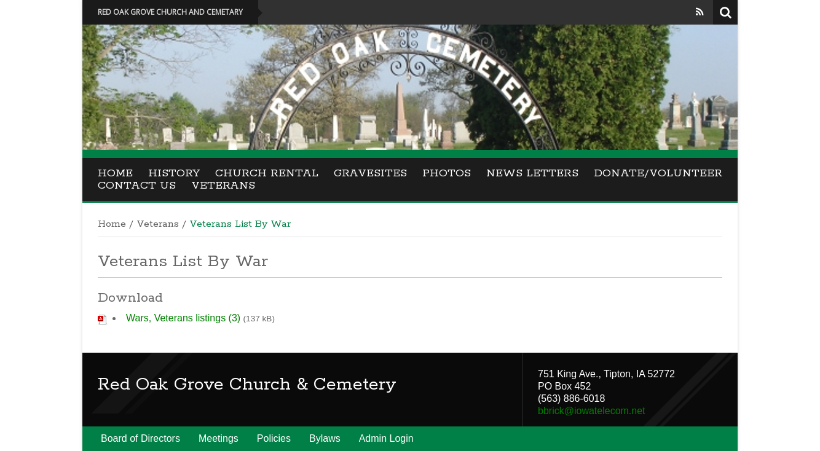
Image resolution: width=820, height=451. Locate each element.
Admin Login (386, 438)
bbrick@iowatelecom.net (591, 411)
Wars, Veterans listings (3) (183, 318)
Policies (274, 438)
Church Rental (266, 173)
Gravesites (370, 173)
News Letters (532, 173)
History (174, 173)
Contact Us (137, 185)
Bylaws (325, 438)
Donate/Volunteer (658, 173)
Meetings (219, 438)
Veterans (223, 185)
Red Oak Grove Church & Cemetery (247, 385)
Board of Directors (140, 438)
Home (115, 173)
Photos (446, 173)
